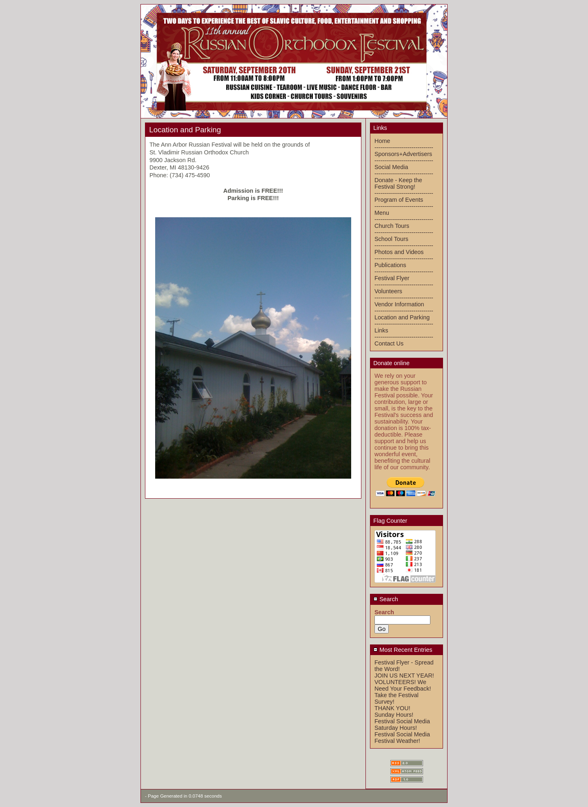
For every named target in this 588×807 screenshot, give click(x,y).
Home (382, 141)
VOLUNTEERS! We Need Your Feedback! (402, 685)
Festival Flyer (392, 278)
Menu (381, 213)
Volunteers (388, 291)
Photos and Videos (399, 252)
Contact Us (388, 343)
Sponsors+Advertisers (403, 154)
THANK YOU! (392, 708)
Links (381, 330)
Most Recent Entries (402, 649)
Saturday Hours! (395, 728)
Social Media (391, 167)
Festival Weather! (397, 741)
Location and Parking (402, 317)
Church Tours (391, 226)
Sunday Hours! (393, 714)
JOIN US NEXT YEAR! (404, 675)
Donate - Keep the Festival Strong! (398, 183)
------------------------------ (403, 147)
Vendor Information (399, 304)
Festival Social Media (402, 721)
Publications (390, 265)
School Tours (391, 239)
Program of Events (398, 199)
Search (385, 599)
